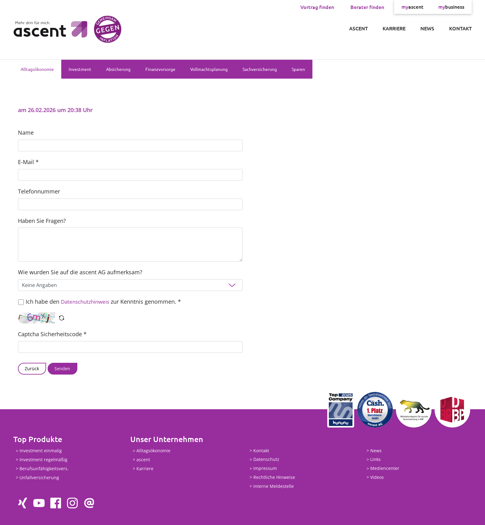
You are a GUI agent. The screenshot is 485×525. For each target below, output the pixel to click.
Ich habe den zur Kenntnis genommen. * (105, 301)
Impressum (265, 468)
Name (26, 132)
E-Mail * (28, 162)
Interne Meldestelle (273, 486)
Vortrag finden (317, 6)
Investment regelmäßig (43, 459)
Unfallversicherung (39, 477)
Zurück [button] (32, 368)
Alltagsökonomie (37, 69)
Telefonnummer (39, 191)
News (427, 28)
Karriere (394, 28)
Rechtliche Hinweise (274, 477)
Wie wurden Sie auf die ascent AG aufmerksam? (80, 272)
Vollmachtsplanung (209, 69)
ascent (412, 6)
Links (375, 459)
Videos (377, 477)
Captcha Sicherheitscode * (52, 334)
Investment (80, 69)
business (451, 6)
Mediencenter (384, 468)
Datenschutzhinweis (87, 301)
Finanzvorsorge (160, 69)
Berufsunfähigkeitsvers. (44, 468)
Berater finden (367, 6)
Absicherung (118, 69)
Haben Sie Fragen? (42, 220)
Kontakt (460, 28)
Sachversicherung (259, 69)
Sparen (298, 69)
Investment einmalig (40, 451)
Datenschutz (266, 459)
